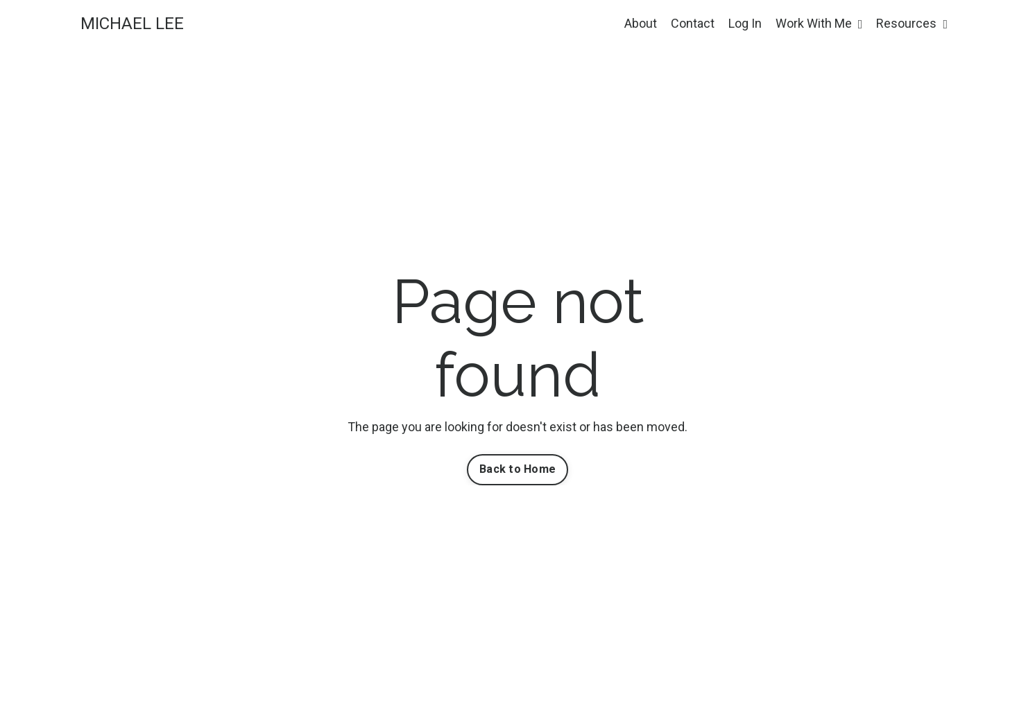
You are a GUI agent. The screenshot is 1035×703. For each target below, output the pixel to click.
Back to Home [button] (517, 469)
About (640, 23)
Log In (745, 23)
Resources (912, 23)
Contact (693, 23)
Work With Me (819, 23)
